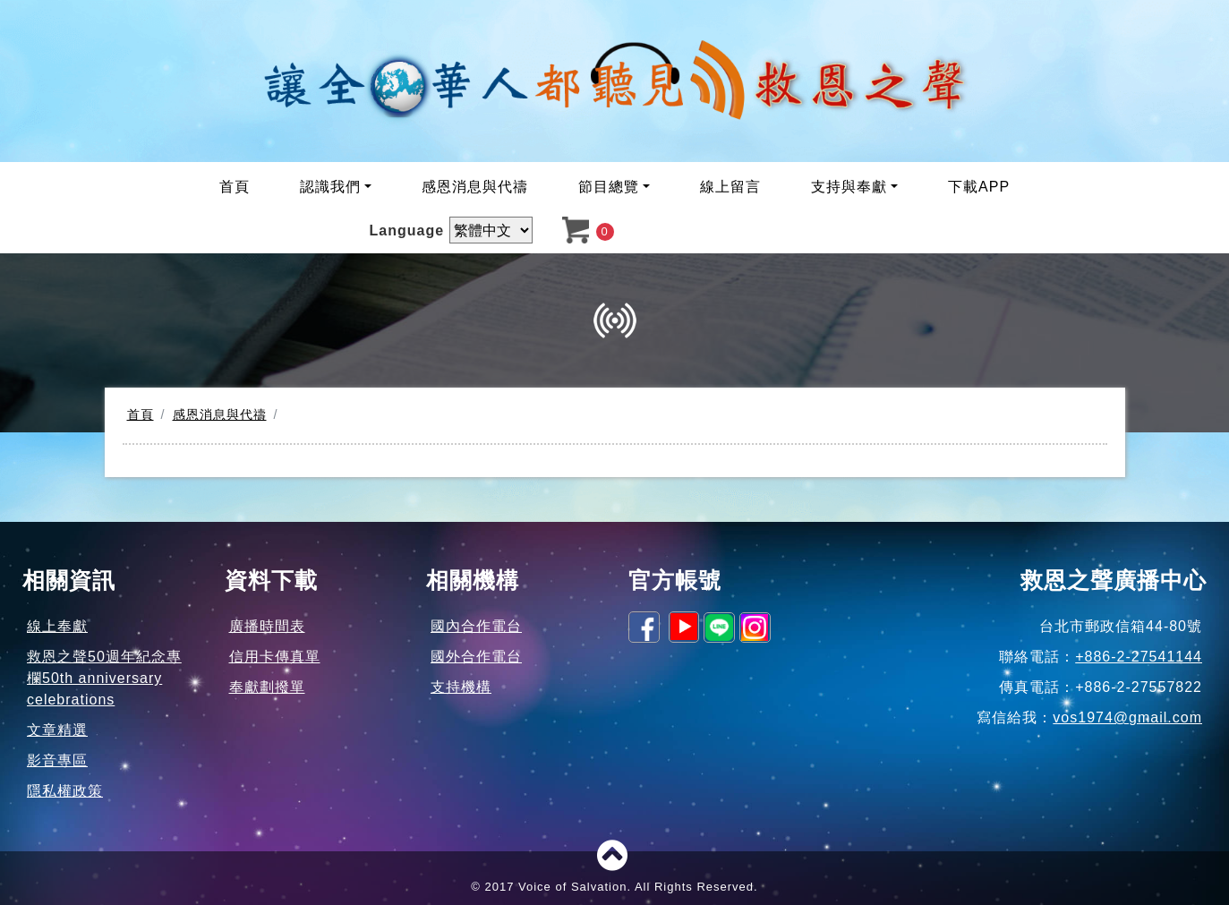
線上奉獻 (57, 626)
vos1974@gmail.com (1127, 717)
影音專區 (57, 760)
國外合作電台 (476, 656)
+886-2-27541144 (1138, 656)
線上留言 (730, 186)
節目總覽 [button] (608, 186)
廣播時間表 (267, 626)
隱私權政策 (65, 790)
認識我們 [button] (330, 186)
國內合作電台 (476, 626)
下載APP (979, 186)
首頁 (234, 186)
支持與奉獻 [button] (849, 186)
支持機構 (461, 687)
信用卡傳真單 (274, 656)
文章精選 (57, 730)
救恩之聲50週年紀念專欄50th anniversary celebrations (104, 678)
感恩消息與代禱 (475, 186)
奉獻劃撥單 (267, 687)
